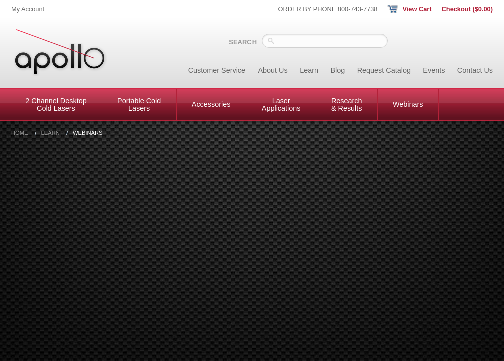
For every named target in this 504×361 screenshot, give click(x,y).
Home (19, 133)
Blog (337, 70)
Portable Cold (139, 104)
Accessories (211, 104)
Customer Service (216, 70)
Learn (309, 70)
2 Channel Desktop (55, 104)
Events (434, 70)
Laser (281, 104)
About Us (273, 70)
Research (346, 104)
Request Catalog (384, 70)
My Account (27, 9)
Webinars (408, 104)
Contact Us (475, 70)
